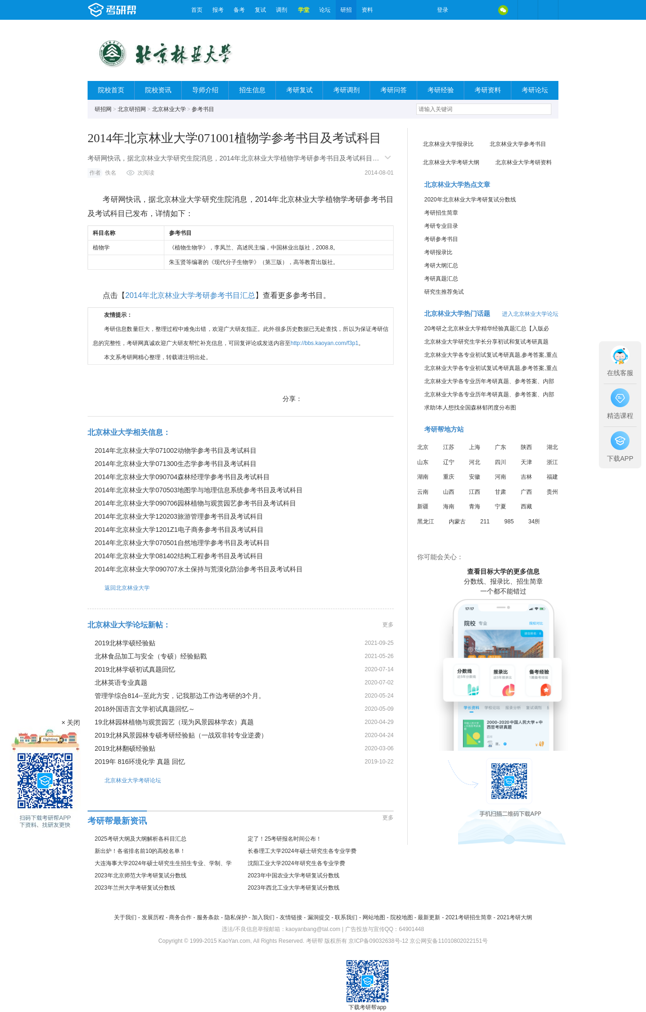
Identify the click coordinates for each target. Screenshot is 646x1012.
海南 (448, 506)
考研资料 (488, 90)
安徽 (474, 477)
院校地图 (401, 917)
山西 (448, 492)
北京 (422, 447)
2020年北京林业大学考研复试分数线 (470, 199)
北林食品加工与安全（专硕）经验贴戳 (151, 656)
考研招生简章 (441, 212)
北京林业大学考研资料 (523, 162)
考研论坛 (535, 90)
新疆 (422, 506)
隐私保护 (236, 917)
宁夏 (500, 506)
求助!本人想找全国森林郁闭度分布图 (470, 407)
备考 (239, 10)
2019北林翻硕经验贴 (125, 748)
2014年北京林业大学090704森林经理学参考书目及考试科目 (182, 477)
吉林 (526, 477)
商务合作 (180, 917)
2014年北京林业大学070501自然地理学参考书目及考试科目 (182, 542)
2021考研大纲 (514, 917)
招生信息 (252, 90)
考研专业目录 (441, 226)
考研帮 (137, 10)
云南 (422, 492)
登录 (442, 10)
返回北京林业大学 (119, 587)
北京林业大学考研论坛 (124, 780)
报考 (218, 10)
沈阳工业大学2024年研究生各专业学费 (296, 863)
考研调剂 (346, 90)
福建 (552, 477)
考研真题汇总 (441, 278)
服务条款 (208, 917)
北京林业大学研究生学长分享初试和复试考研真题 (486, 341)
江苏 (448, 447)
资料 (367, 10)
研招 (346, 10)
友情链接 (291, 917)
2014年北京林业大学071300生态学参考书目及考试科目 (176, 463)
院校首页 (111, 90)
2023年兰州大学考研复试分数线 (135, 887)
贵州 (552, 492)
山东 (422, 462)
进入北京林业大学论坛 (530, 314)
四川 (500, 462)
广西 (526, 492)
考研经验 (441, 90)
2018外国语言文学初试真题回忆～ (145, 709)
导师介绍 (205, 90)
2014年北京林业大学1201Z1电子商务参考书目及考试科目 (179, 529)
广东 (500, 447)
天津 (526, 462)
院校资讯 (158, 90)
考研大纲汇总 (441, 265)
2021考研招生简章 (468, 917)
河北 (474, 462)
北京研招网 (132, 109)
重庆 (448, 477)
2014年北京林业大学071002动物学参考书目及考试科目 (176, 450)
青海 (474, 506)
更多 (388, 624)
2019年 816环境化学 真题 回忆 (140, 761)
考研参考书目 (441, 239)
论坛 (325, 10)
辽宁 (448, 462)
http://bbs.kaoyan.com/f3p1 (324, 343)
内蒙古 (457, 521)
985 (509, 521)
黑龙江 (425, 521)
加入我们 (263, 917)
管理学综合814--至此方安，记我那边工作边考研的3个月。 (180, 695)
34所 (534, 521)
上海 (474, 447)
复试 (260, 10)
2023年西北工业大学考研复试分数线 (293, 887)
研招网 (103, 109)
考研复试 (299, 90)
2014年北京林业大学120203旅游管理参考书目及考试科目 (179, 516)
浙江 (552, 462)
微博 (463, 10)
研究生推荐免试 (444, 292)
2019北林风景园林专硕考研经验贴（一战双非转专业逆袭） (181, 735)
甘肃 (500, 492)
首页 (196, 10)
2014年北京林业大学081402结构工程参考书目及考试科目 (179, 556)
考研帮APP (548, 10)
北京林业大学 (169, 109)
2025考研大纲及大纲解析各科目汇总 (140, 838)
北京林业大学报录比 (448, 144)
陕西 (526, 447)
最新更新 (429, 917)
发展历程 (153, 917)
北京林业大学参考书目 (518, 144)
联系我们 (346, 917)
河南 (500, 477)
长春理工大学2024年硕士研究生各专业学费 (302, 851)
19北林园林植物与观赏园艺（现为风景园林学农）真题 (174, 722)
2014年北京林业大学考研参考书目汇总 (190, 295)
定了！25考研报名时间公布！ (285, 838)
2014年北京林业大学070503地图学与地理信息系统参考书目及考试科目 (199, 490)
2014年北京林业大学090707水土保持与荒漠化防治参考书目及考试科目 (199, 569)
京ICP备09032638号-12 (378, 941)
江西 (474, 492)
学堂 (303, 10)
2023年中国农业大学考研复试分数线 (293, 875)
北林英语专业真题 (121, 682)
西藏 (526, 506)
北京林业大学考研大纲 (451, 162)
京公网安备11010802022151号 (448, 941)
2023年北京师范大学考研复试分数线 (140, 875)
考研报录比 (438, 252)
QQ (483, 10)
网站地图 (374, 917)
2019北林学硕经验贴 (125, 643)
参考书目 (203, 109)
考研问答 (393, 90)
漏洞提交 (318, 917)
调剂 (281, 10)
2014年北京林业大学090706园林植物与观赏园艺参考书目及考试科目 (195, 503)
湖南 (422, 477)
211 (485, 521)
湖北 (552, 447)
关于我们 (125, 917)
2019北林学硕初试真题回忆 (135, 669)
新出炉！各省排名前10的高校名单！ (140, 851)
